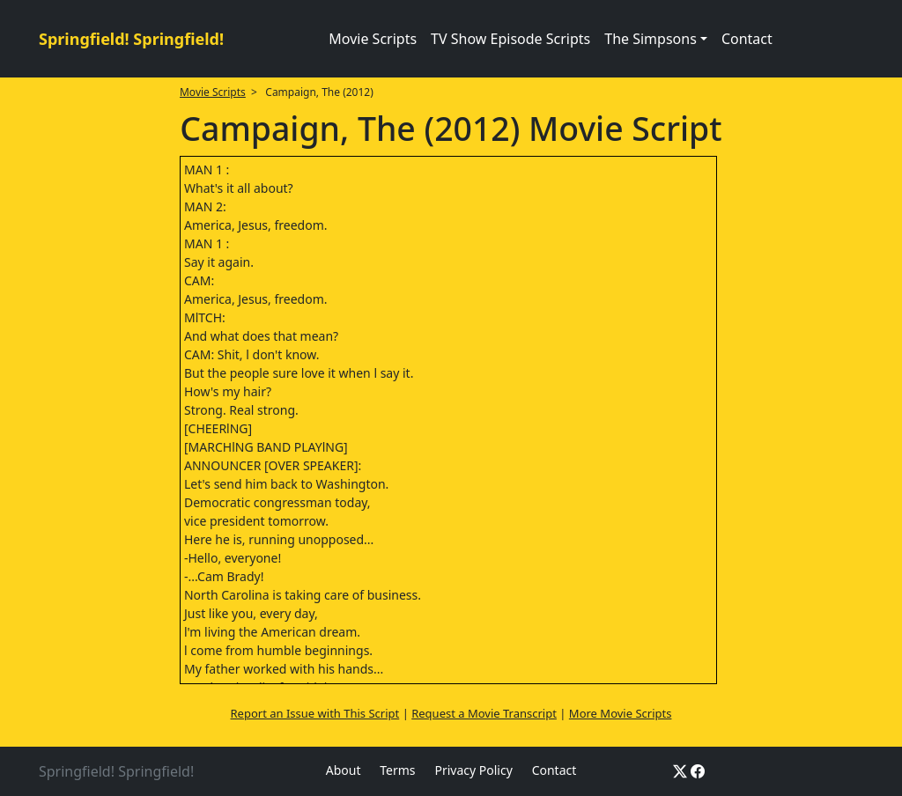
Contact (747, 38)
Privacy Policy (473, 770)
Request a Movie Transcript (484, 713)
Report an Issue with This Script (315, 713)
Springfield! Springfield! (131, 38)
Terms (397, 770)
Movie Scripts (373, 38)
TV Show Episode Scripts (510, 38)
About (343, 770)
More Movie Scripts (620, 713)
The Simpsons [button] (650, 38)
